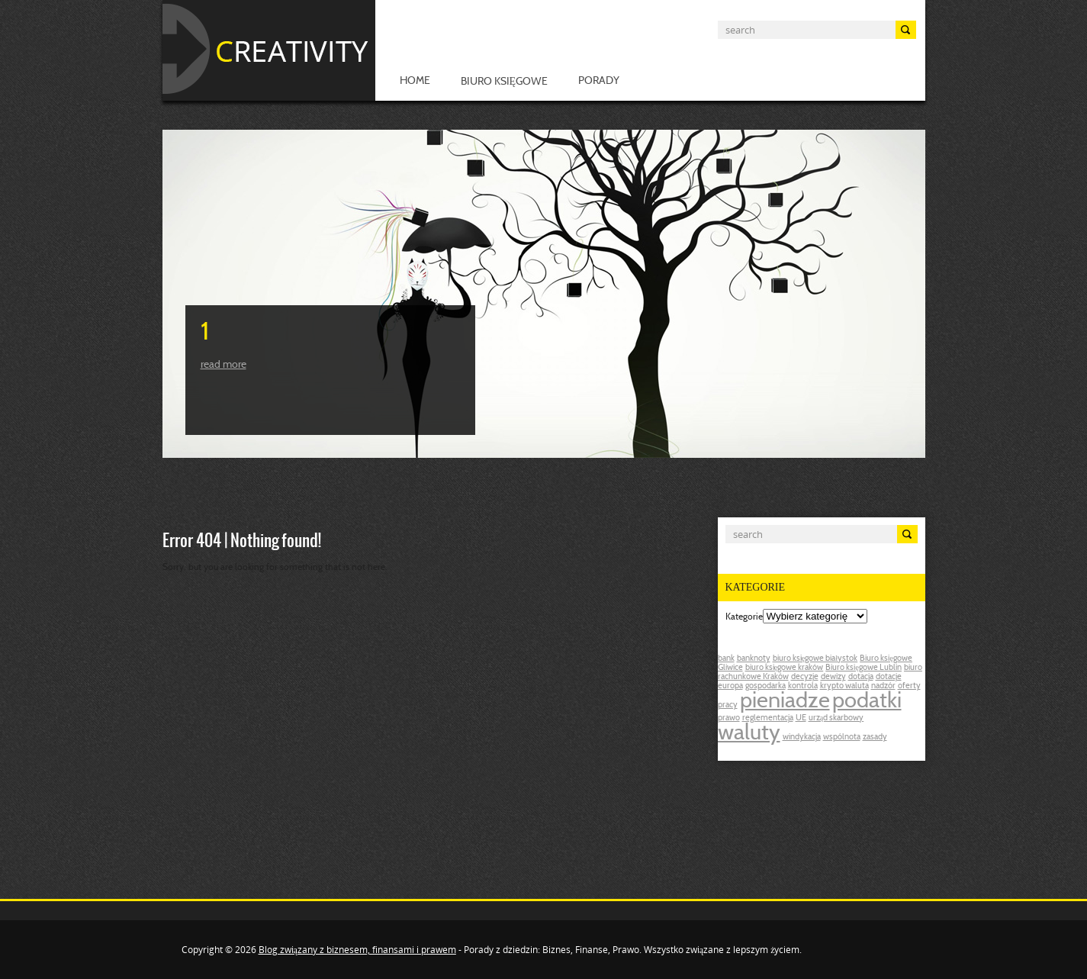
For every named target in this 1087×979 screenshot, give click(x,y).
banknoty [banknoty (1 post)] (753, 659)
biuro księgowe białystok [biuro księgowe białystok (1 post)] (815, 659)
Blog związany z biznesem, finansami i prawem (357, 949)
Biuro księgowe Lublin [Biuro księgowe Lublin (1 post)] (863, 668)
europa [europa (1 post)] (730, 686)
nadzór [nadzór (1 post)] (883, 686)
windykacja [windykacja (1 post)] (802, 737)
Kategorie (744, 617)
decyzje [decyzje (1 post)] (804, 677)
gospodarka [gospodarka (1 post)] (765, 686)
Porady (598, 81)
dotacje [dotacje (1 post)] (889, 677)
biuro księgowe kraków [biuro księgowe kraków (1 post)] (784, 668)
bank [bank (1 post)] (726, 659)
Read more (223, 365)
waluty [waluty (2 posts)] (749, 734)
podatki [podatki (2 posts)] (867, 702)
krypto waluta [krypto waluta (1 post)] (844, 686)
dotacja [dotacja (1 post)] (860, 677)
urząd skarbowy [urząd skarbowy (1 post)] (836, 718)
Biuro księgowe (504, 82)
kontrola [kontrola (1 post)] (803, 686)
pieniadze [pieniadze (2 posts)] (785, 702)
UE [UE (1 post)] (801, 718)
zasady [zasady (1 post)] (875, 737)
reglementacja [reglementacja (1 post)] (767, 718)
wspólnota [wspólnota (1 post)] (841, 737)
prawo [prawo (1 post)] (729, 718)
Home (415, 81)
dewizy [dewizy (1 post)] (833, 677)
